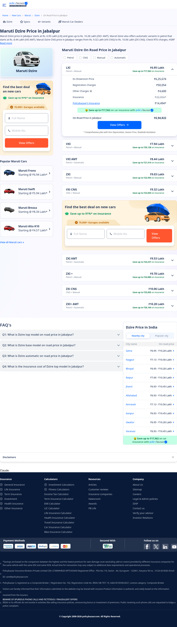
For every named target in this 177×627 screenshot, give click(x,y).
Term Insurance (13, 494)
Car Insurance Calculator (58, 527)
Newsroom (94, 498)
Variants (44, 21)
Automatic (119, 57)
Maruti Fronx (27, 170)
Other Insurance (13, 508)
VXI (68, 144)
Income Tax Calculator (56, 494)
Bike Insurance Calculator (58, 532)
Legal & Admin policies (145, 498)
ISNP (135, 503)
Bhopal (130, 368)
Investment (10, 498)
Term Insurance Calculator (58, 498)
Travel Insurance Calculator (59, 522)
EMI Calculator (52, 503)
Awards (92, 503)
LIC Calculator (52, 508)
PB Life (92, 508)
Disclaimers (9, 457)
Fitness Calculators (59, 489)
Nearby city (138, 335)
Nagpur (130, 359)
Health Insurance (13, 503)
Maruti (28, 15)
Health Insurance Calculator (59, 517)
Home (5, 15)
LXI (68, 68)
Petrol (70, 57)
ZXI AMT (71, 258)
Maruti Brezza (27, 208)
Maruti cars (15, 242)
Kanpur (130, 413)
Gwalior (130, 422)
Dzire (37, 15)
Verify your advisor (143, 513)
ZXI (68, 174)
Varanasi (130, 431)
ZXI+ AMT (72, 304)
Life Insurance (12, 489)
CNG (85, 57)
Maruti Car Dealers (70, 21)
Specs (25, 21)
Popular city (161, 335)
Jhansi (129, 386)
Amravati (131, 404)
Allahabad (131, 395)
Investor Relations (143, 517)
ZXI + (69, 274)
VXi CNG (71, 189)
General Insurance (14, 484)
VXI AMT (71, 159)
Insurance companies (100, 494)
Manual (100, 57)
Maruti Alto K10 (28, 226)
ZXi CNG (71, 289)
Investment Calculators (61, 484)
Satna (129, 350)
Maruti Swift (26, 189)
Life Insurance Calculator (58, 513)
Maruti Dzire (26, 71)
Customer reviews (98, 489)
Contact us (139, 508)
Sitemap (137, 489)
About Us (138, 484)
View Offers (117, 125)
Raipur (129, 377)
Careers (137, 494)
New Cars (16, 15)
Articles (92, 484)
